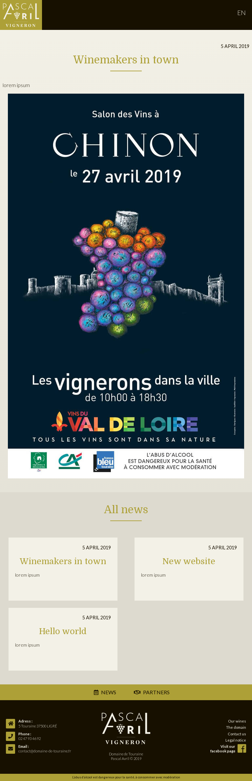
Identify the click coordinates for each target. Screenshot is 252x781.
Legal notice (235, 740)
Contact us (237, 734)
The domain (236, 727)
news (108, 692)
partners (151, 692)
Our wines (237, 721)
